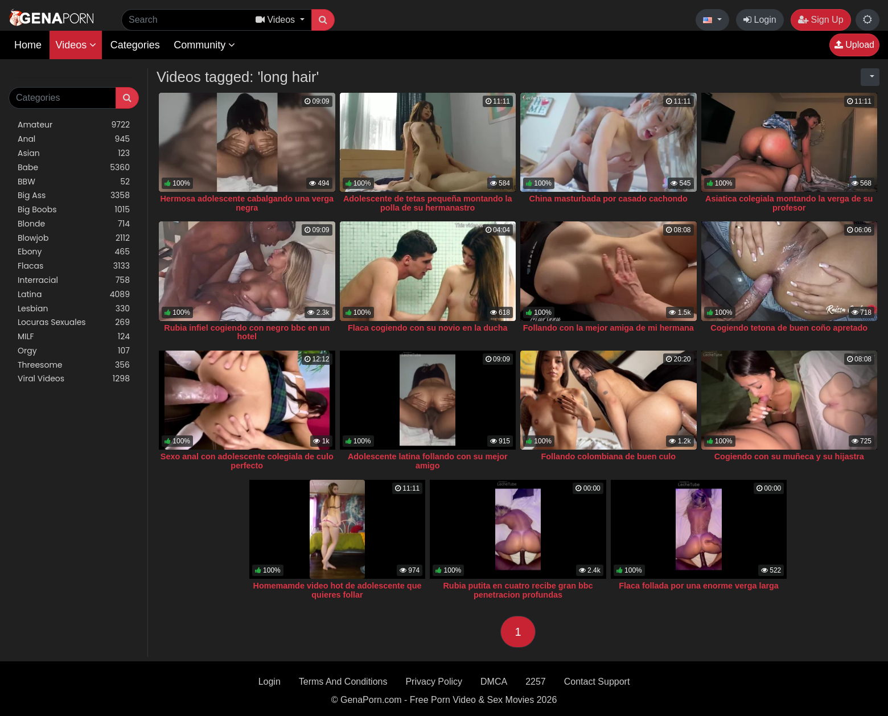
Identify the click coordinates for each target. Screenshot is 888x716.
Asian (74, 153)
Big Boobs (74, 210)
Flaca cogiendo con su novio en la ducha (428, 327)
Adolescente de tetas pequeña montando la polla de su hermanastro (427, 203)
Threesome (74, 365)
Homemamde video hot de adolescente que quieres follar (337, 590)
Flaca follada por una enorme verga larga (699, 585)
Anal (74, 139)
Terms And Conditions (343, 681)
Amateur (74, 125)
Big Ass (74, 195)
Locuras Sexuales (74, 322)
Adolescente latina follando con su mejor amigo (428, 461)
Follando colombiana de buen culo (608, 456)
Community (204, 45)
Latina (74, 295)
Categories (135, 45)
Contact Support (597, 681)
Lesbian (74, 309)
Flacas (74, 266)
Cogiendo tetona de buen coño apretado (789, 327)
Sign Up (820, 19)
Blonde (74, 224)
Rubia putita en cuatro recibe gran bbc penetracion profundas (518, 590)
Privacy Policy (433, 681)
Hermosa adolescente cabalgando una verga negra (247, 203)
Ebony (74, 252)
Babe (74, 168)
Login (759, 19)
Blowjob (74, 238)
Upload (854, 45)
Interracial (74, 280)
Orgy (74, 351)
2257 (535, 681)
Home (28, 45)
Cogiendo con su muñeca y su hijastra (789, 456)
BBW (74, 182)
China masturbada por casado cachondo (608, 198)
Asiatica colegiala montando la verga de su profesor (789, 203)
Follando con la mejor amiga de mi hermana (608, 327)
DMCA (493, 681)
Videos (75, 45)
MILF (74, 337)
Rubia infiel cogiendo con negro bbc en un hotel (247, 332)
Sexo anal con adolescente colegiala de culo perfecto (247, 461)
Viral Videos (74, 379)
